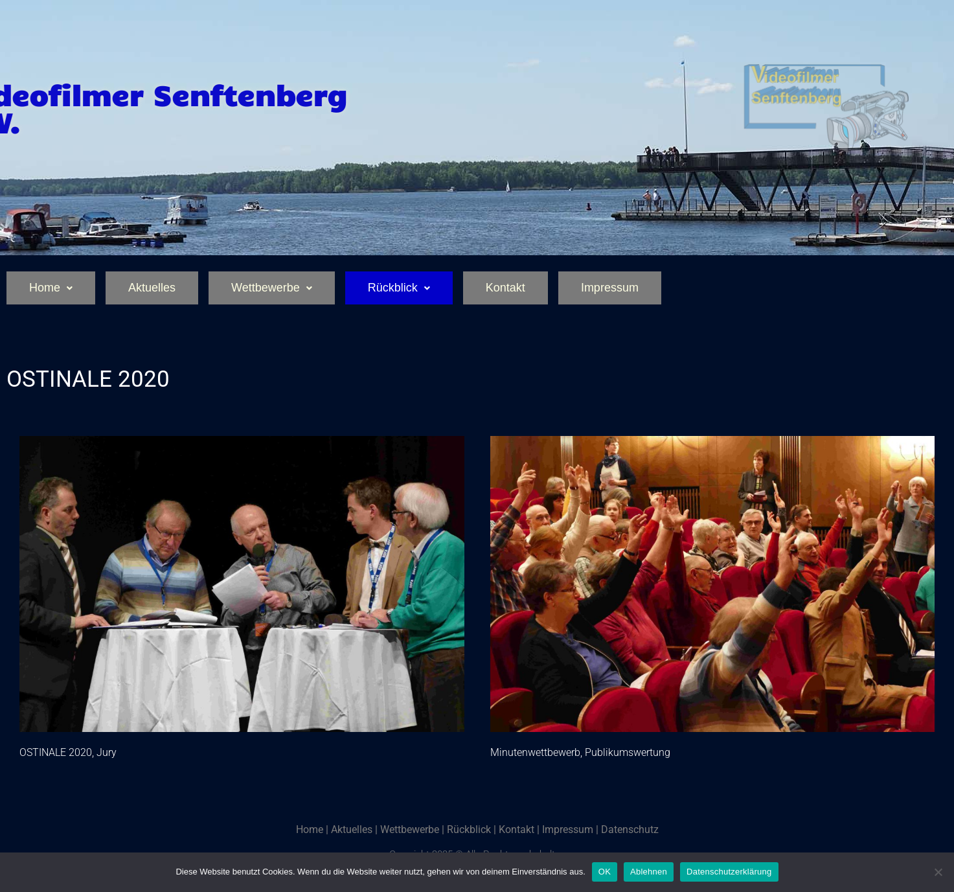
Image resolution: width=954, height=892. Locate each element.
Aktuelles (152, 287)
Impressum (610, 287)
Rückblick (399, 287)
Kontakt (505, 287)
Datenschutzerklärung (729, 871)
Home (51, 287)
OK (604, 871)
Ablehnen (648, 871)
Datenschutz (630, 829)
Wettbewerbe (271, 287)
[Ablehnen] (937, 871)
